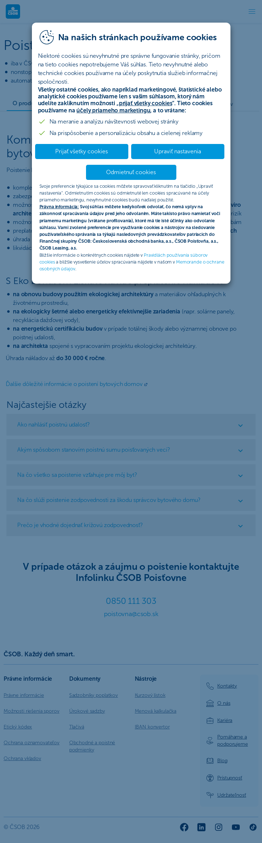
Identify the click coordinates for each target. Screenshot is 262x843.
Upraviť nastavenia (177, 151)
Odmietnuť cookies (131, 172)
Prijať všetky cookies (81, 151)
